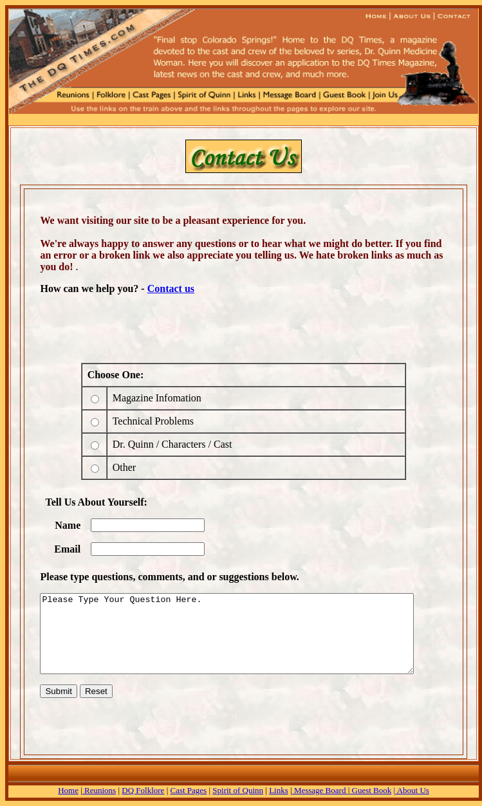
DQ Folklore (143, 790)
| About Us (411, 790)
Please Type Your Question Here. (243, 633)
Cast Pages (188, 790)
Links (278, 790)
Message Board (320, 790)
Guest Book (370, 790)
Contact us (164, 288)
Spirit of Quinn (237, 790)
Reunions (99, 790)
